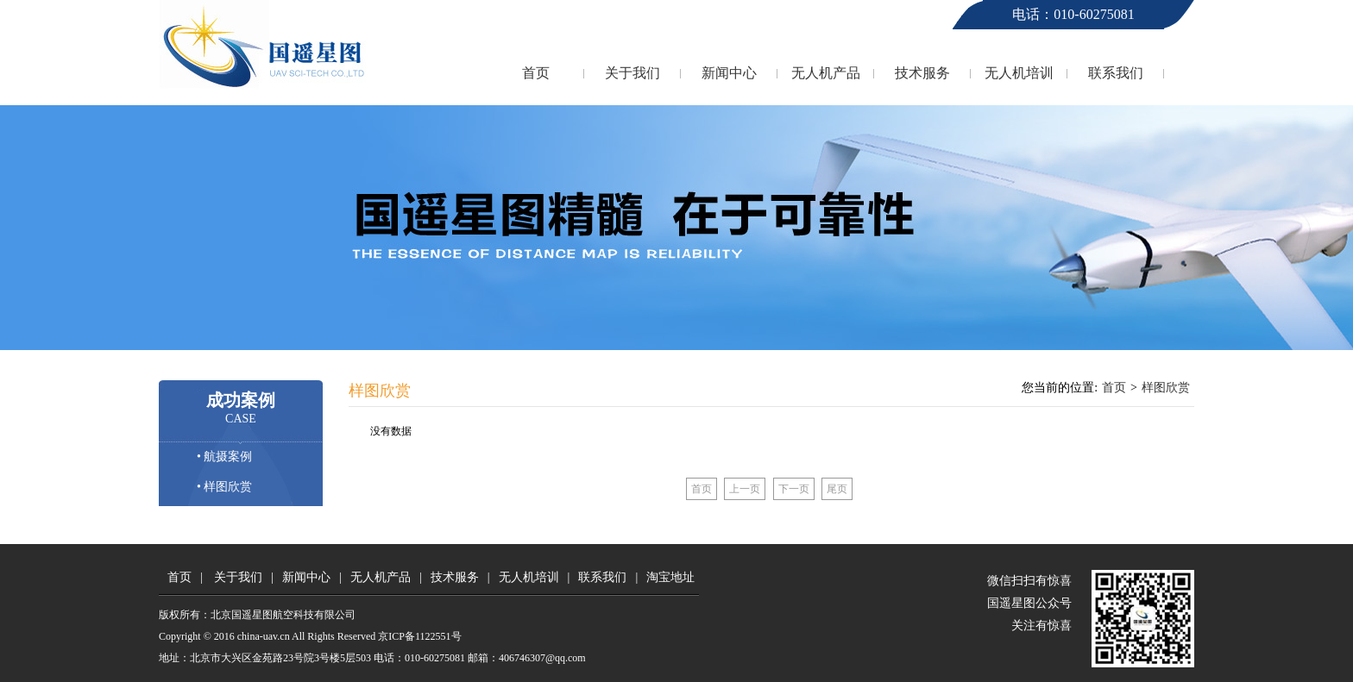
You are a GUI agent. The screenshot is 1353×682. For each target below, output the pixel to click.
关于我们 (632, 73)
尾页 (837, 489)
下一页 (793, 489)
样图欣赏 (1166, 387)
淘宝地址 (670, 577)
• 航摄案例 (224, 456)
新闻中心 (729, 73)
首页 (536, 73)
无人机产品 (825, 73)
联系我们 (1115, 73)
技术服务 (922, 73)
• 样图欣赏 (224, 486)
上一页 (744, 489)
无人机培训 (1019, 73)
